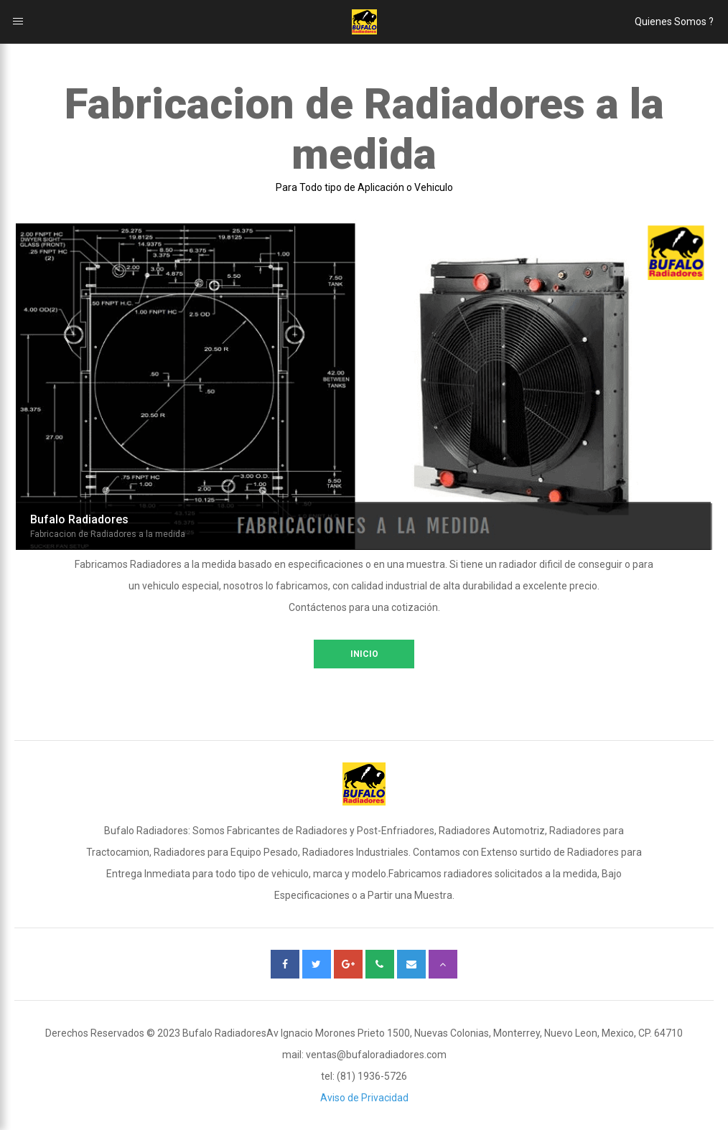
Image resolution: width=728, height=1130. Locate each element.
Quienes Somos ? (674, 21)
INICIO (364, 654)
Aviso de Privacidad (364, 1097)
